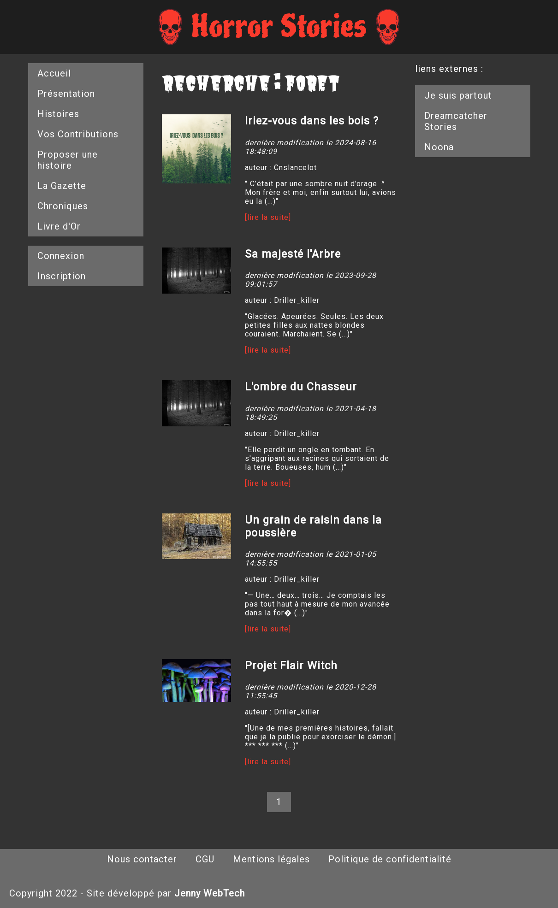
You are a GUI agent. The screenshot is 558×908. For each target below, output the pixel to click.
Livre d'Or (59, 226)
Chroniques (62, 206)
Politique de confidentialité (389, 859)
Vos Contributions (78, 134)
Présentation (66, 93)
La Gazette (61, 185)
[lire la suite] (268, 217)
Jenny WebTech (209, 893)
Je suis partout (458, 95)
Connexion (60, 255)
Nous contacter (142, 859)
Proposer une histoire (67, 160)
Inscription (61, 276)
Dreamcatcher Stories (455, 121)
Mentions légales (271, 859)
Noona (439, 147)
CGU (205, 859)
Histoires (58, 113)
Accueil (54, 73)
